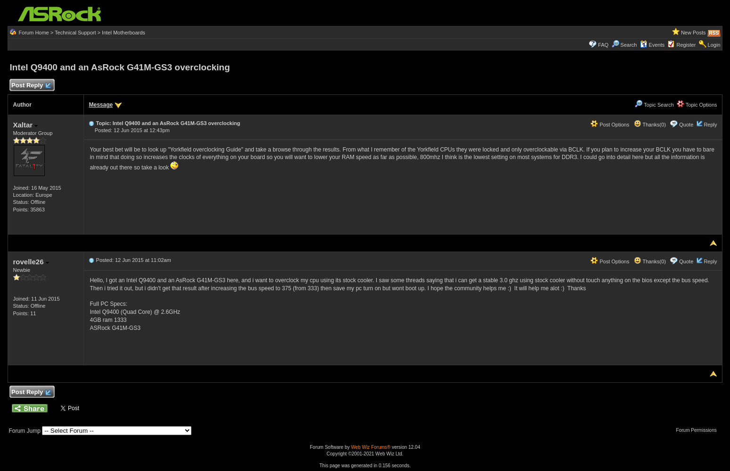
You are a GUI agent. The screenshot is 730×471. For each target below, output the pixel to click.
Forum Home (34, 32)
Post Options (609, 124)
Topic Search (654, 105)
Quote (686, 124)
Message (101, 104)
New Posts (693, 32)
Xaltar (25, 125)
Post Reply (30, 86)
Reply (710, 124)
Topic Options (697, 105)
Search (629, 45)
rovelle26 (31, 262)
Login (714, 45)
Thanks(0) (650, 124)
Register (686, 45)
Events (652, 45)
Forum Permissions (699, 430)
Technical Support (75, 32)
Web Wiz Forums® (370, 447)
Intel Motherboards (123, 32)
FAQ (603, 45)
